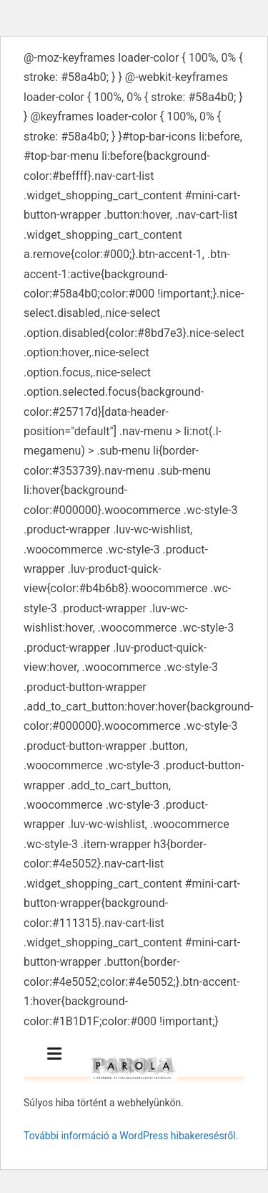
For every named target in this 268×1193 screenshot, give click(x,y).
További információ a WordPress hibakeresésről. (131, 1135)
